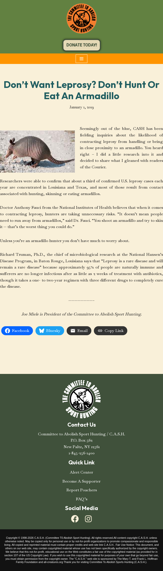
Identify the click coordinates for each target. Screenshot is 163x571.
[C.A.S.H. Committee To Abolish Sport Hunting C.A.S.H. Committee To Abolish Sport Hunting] (82, 18)
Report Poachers (81, 490)
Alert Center (81, 472)
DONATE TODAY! (81, 45)
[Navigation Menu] (81, 58)
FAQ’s (81, 499)
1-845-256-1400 (82, 453)
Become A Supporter (81, 481)
